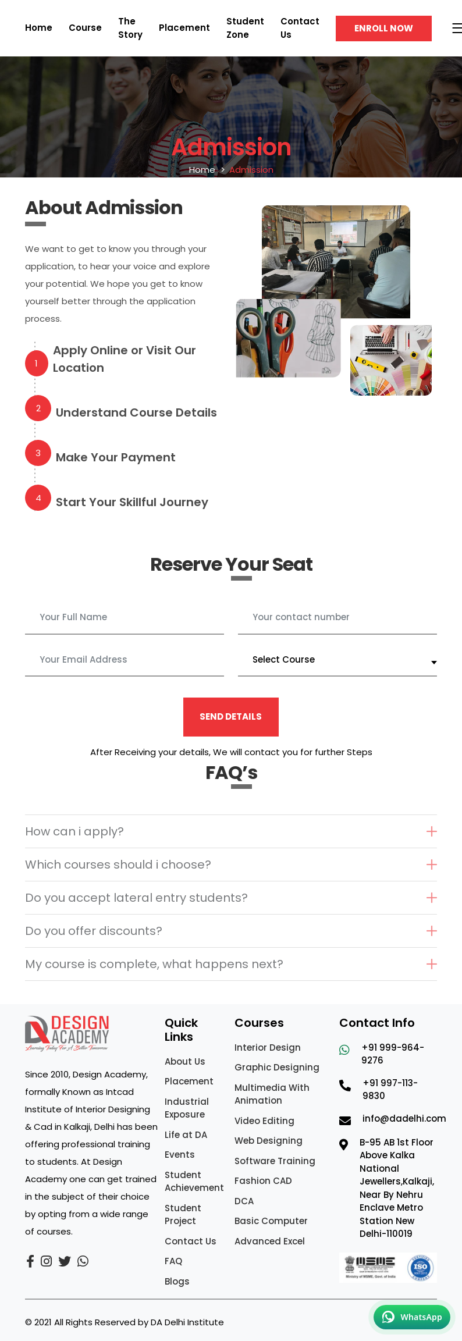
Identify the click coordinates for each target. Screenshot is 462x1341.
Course (85, 28)
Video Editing (264, 1121)
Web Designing (268, 1140)
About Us (185, 1061)
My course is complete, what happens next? (154, 964)
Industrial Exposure (187, 1108)
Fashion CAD (263, 1181)
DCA (244, 1201)
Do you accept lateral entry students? (136, 898)
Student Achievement (194, 1181)
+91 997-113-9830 (390, 1089)
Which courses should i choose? (118, 864)
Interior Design (267, 1047)
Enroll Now (383, 28)
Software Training (274, 1161)
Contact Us (190, 1241)
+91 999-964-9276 (392, 1054)
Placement (184, 28)
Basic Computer (271, 1221)
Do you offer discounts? (93, 931)
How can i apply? (74, 831)
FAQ (173, 1261)
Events (180, 1154)
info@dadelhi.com (404, 1118)
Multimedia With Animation (272, 1094)
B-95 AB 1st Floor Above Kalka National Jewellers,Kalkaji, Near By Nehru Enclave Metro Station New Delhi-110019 (397, 1188)
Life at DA (186, 1135)
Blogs (177, 1281)
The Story (130, 28)
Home (38, 28)
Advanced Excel (269, 1241)
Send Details (231, 716)
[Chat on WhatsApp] (412, 1317)
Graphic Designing (276, 1067)
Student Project (183, 1215)
